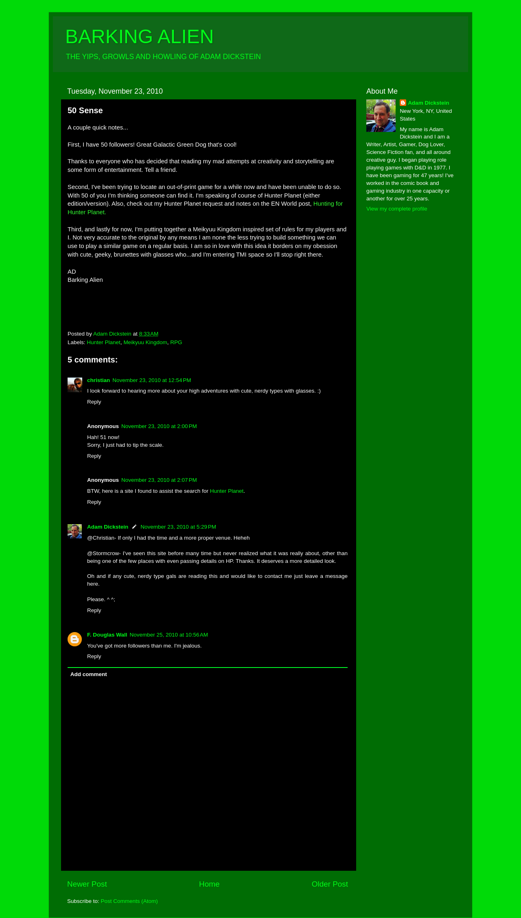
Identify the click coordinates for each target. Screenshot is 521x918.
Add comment (88, 674)
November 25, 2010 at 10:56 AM (169, 635)
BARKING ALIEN (139, 36)
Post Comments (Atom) (129, 901)
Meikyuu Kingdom (145, 342)
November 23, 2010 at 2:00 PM (159, 426)
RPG (176, 342)
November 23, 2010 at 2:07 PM (159, 480)
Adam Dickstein (107, 527)
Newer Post (87, 884)
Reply (94, 402)
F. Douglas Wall (107, 635)
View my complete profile (396, 209)
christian (98, 380)
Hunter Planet (103, 342)
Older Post (330, 884)
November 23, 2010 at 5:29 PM (178, 527)
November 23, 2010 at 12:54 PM (151, 380)
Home (209, 884)
